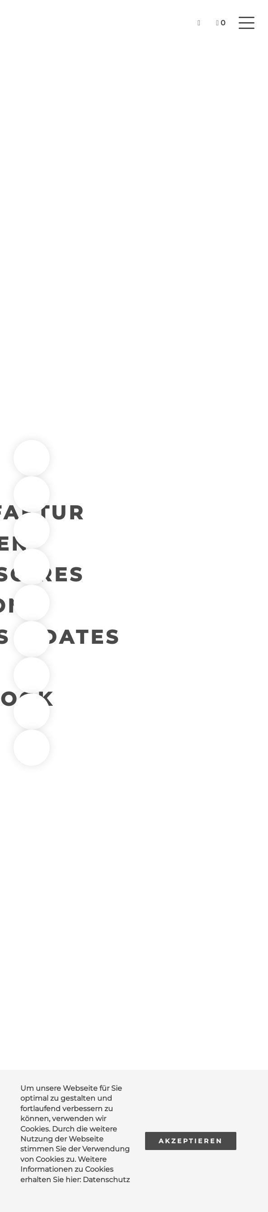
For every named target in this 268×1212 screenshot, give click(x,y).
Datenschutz (106, 1179)
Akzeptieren (191, 1141)
